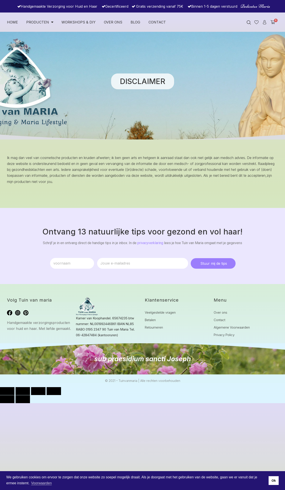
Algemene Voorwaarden (232, 327)
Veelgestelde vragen (160, 312)
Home (12, 22)
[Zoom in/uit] (7, 391)
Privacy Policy (224, 335)
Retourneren (154, 327)
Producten (39, 22)
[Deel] (38, 391)
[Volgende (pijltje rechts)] (23, 399)
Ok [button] (273, 480)
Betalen (150, 320)
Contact (157, 22)
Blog (135, 22)
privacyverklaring (150, 243)
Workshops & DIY (78, 22)
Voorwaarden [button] (41, 483)
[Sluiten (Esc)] (54, 391)
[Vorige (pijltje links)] (7, 399)
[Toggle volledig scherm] (23, 391)
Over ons (113, 22)
